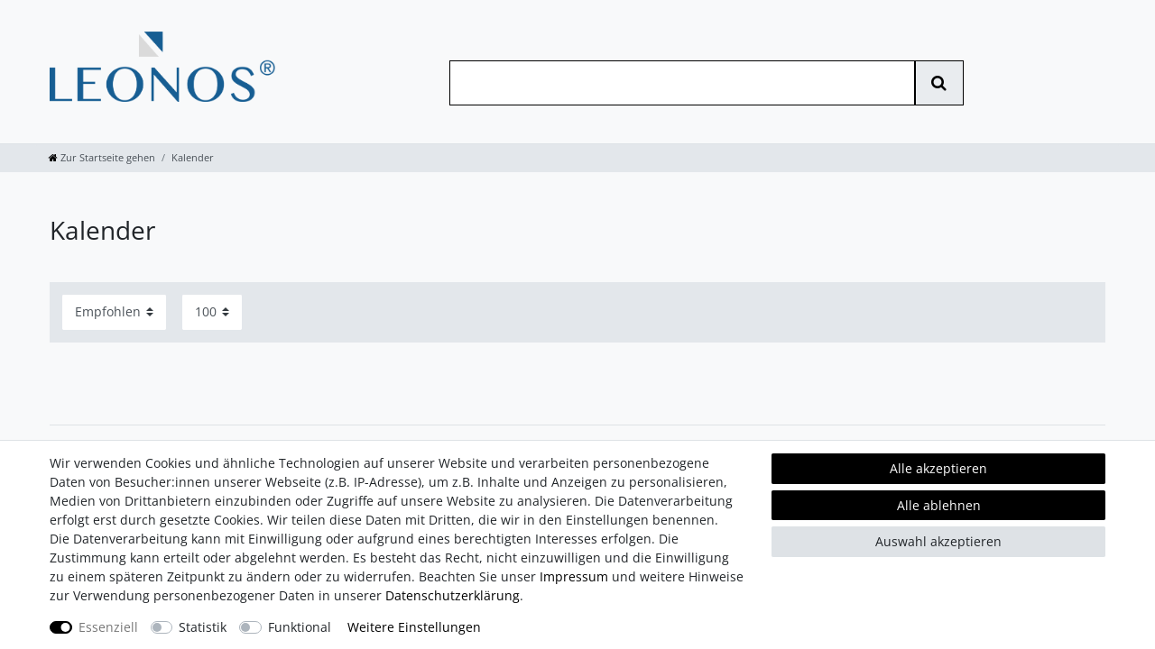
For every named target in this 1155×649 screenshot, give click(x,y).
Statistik (202, 626)
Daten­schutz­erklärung (452, 595)
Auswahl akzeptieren (938, 541)
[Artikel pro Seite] (212, 312)
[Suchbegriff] (682, 82)
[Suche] (939, 82)
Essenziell (108, 626)
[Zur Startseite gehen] (102, 157)
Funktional (299, 626)
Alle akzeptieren (938, 468)
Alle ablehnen (939, 505)
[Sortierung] (114, 312)
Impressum (574, 576)
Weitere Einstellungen (414, 626)
